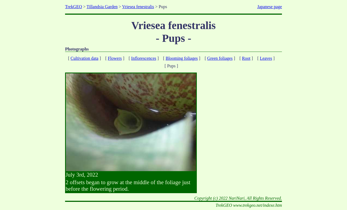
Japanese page (269, 6)
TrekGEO (73, 6)
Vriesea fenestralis (138, 6)
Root (246, 58)
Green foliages (220, 58)
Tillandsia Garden (102, 6)
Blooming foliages (182, 58)
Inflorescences (143, 58)
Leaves (266, 58)
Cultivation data (84, 58)
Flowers (115, 58)
